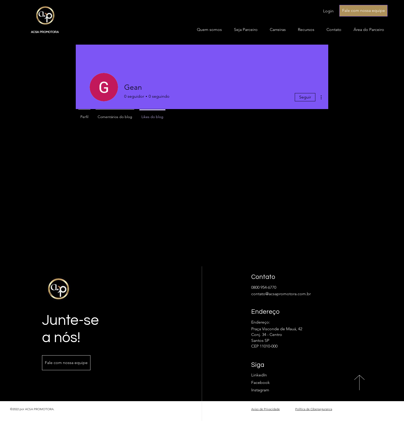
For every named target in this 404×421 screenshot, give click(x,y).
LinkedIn (259, 375)
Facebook (260, 382)
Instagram (260, 389)
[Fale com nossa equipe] (363, 10)
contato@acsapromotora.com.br (281, 293)
